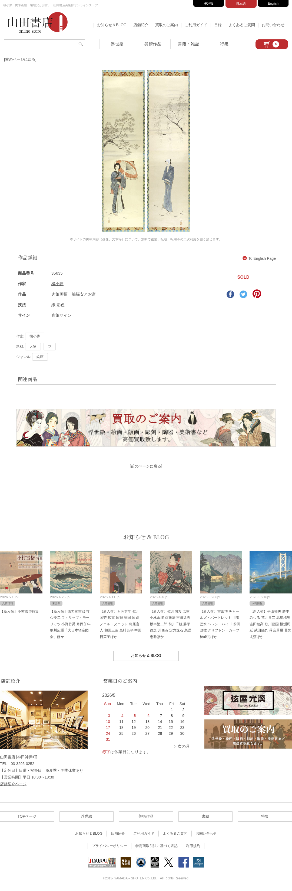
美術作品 (152, 44)
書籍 (205, 816)
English (273, 3)
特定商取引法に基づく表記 (156, 846)
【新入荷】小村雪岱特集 (19, 611)
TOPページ (27, 816)
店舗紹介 (140, 25)
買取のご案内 (166, 25)
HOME (209, 3)
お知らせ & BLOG (146, 537)
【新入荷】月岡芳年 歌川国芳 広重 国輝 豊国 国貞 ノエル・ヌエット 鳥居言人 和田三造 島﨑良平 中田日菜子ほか (120, 624)
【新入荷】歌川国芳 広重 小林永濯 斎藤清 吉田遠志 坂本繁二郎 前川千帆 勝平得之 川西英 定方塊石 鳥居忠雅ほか (170, 624)
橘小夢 (57, 283)
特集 (224, 44)
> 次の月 (182, 746)
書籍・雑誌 (188, 44)
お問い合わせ (273, 25)
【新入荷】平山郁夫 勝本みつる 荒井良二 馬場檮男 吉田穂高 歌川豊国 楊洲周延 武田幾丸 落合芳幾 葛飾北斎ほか (270, 624)
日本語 (241, 4)
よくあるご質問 (241, 25)
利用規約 (193, 846)
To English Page (259, 258)
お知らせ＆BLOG (112, 25)
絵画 (40, 357)
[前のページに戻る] (20, 59)
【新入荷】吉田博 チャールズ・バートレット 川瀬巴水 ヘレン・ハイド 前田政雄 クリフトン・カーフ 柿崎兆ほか (220, 624)
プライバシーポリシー (109, 846)
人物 (32, 346)
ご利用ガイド (196, 25)
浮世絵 (117, 44)
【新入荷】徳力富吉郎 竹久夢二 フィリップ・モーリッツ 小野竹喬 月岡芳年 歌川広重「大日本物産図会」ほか (70, 624)
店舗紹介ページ (13, 784)
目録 (218, 25)
